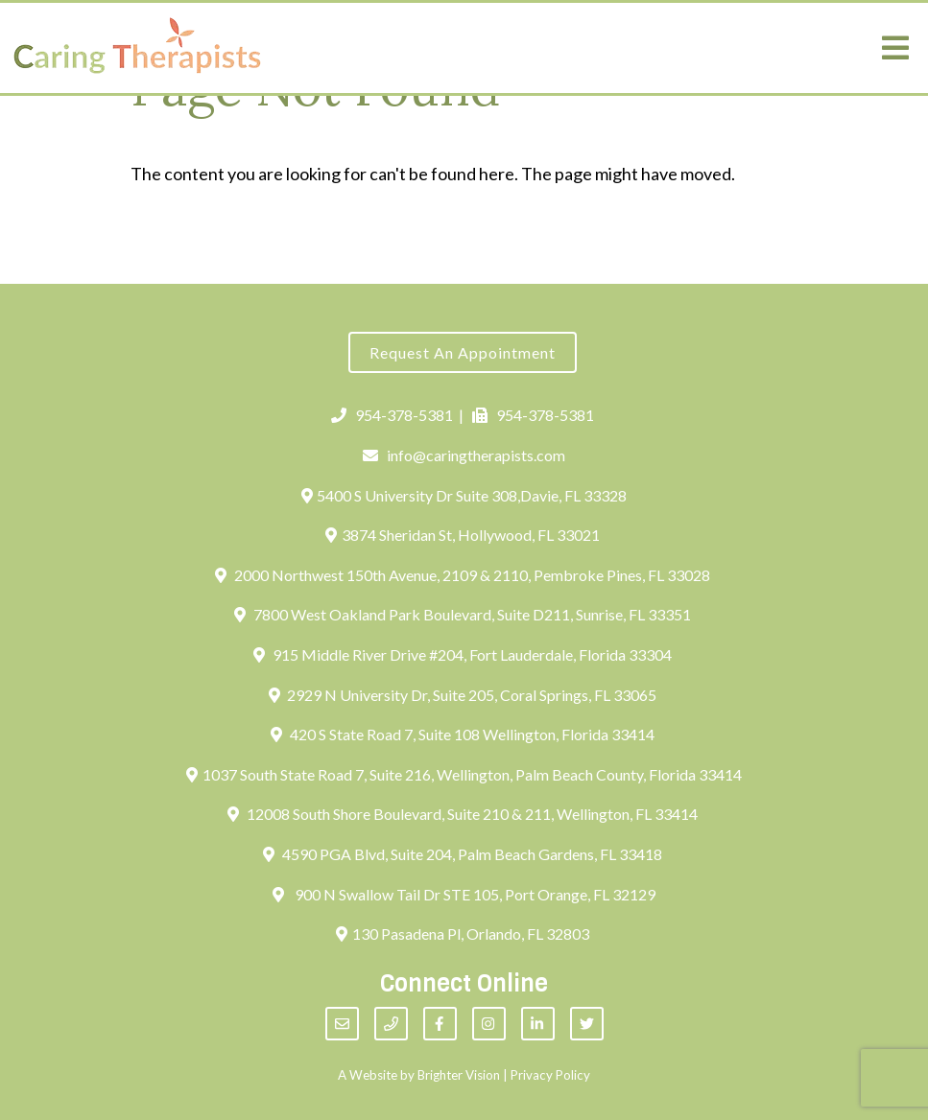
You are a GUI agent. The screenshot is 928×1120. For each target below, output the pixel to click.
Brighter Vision (458, 1075)
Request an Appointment (462, 352)
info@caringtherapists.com (464, 455)
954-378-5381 (392, 415)
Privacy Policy (550, 1075)
